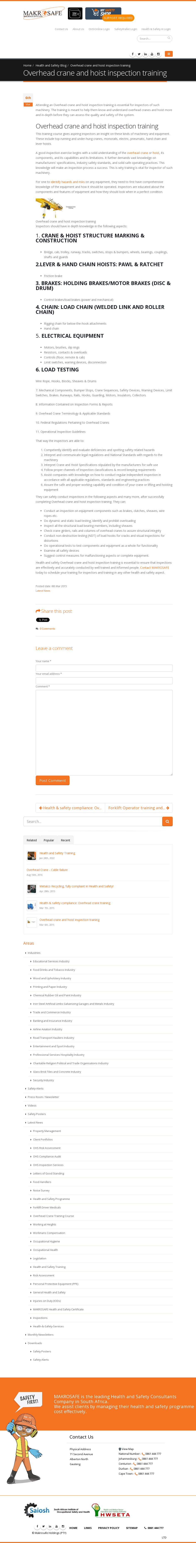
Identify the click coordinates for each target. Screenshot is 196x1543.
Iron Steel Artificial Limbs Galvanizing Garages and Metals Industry (73, 1004)
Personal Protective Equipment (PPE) (55, 1284)
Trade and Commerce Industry (51, 1012)
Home (27, 65)
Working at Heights (44, 1224)
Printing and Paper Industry (49, 987)
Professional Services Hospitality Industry (58, 1055)
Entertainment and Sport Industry (53, 1046)
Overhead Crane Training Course (53, 1216)
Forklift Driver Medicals (46, 1207)
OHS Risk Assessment (46, 1148)
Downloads (34, 1343)
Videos (32, 1105)
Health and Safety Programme (51, 1199)
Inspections (40, 1318)
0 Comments (47, 628)
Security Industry (43, 1080)
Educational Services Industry (50, 961)
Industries (33, 953)
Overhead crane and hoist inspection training (100, 65)
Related (32, 840)
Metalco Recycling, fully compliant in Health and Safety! (76, 886)
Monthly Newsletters (40, 1334)
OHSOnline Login (99, 29)
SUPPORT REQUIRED (118, 18)
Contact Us (61, 29)
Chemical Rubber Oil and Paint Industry (56, 995)
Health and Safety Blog (51, 65)
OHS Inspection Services (48, 1165)
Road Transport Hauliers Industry (53, 1038)
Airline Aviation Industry (47, 1029)
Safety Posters (36, 1114)
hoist (156, 153)
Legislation (39, 1258)
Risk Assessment (43, 1275)
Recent (65, 840)
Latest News (43, 590)
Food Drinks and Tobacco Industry (53, 970)
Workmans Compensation (48, 1233)
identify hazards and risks (68, 182)
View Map (126, 1449)
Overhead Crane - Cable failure (47, 870)
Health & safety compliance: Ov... (70, 807)
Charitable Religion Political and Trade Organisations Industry (70, 1063)
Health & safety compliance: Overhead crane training (74, 903)
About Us (78, 29)
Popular (49, 840)
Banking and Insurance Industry (52, 1021)
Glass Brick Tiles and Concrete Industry (56, 1072)
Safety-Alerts (35, 1088)
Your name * (43, 661)
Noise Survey (40, 1190)
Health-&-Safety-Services (48, 1326)
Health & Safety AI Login (156, 29)
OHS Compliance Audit (46, 1156)
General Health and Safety (48, 1292)
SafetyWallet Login (125, 29)
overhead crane (137, 153)
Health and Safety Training (57, 853)
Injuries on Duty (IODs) (46, 1301)
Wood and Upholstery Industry (51, 978)
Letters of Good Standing (48, 1173)
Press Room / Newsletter (43, 1097)
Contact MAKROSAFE (154, 568)
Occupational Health (45, 1250)
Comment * (43, 686)
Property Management (46, 1131)
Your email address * (49, 674)
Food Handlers (41, 1182)
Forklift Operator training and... (138, 807)
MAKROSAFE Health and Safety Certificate (58, 1309)
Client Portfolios (42, 1139)
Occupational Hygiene (46, 1241)
